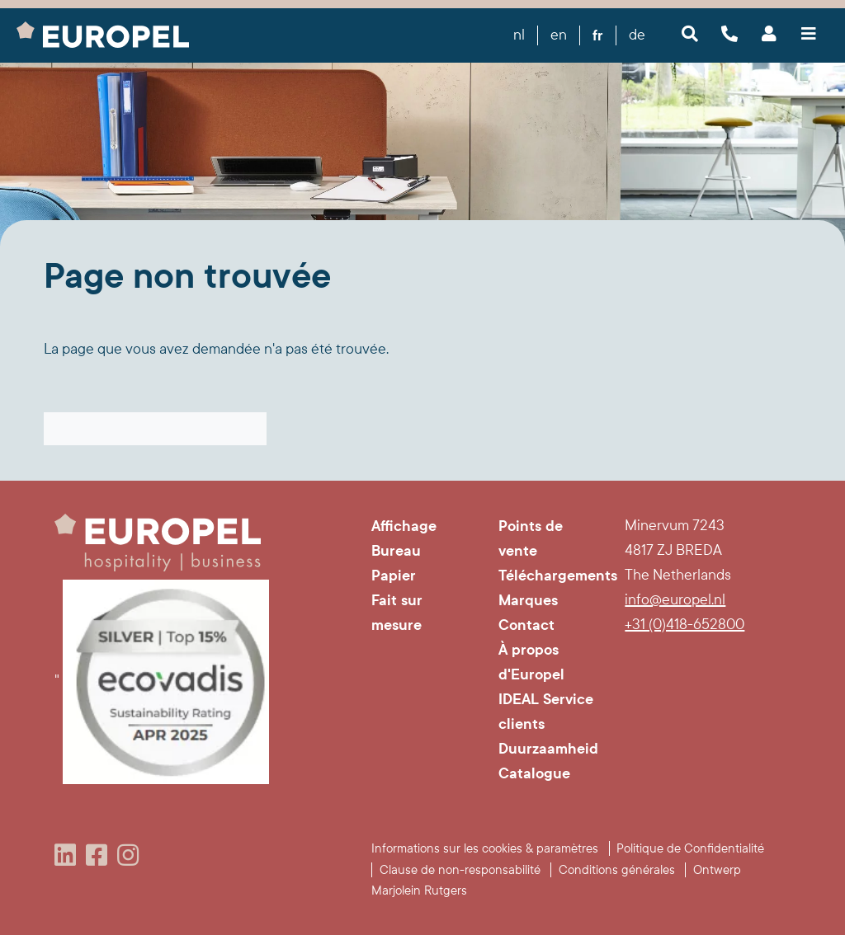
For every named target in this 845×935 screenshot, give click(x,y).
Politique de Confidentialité (690, 848)
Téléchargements (549, 575)
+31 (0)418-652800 (684, 624)
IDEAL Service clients (545, 711)
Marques (528, 600)
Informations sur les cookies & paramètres (484, 848)
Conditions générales (617, 869)
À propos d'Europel (531, 662)
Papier (393, 575)
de (637, 35)
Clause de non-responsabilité (460, 869)
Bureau (396, 551)
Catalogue (534, 773)
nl (519, 35)
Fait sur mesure (396, 612)
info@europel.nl (675, 599)
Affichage (404, 526)
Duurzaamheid (548, 749)
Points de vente (530, 538)
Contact (526, 625)
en (558, 35)
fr (597, 35)
